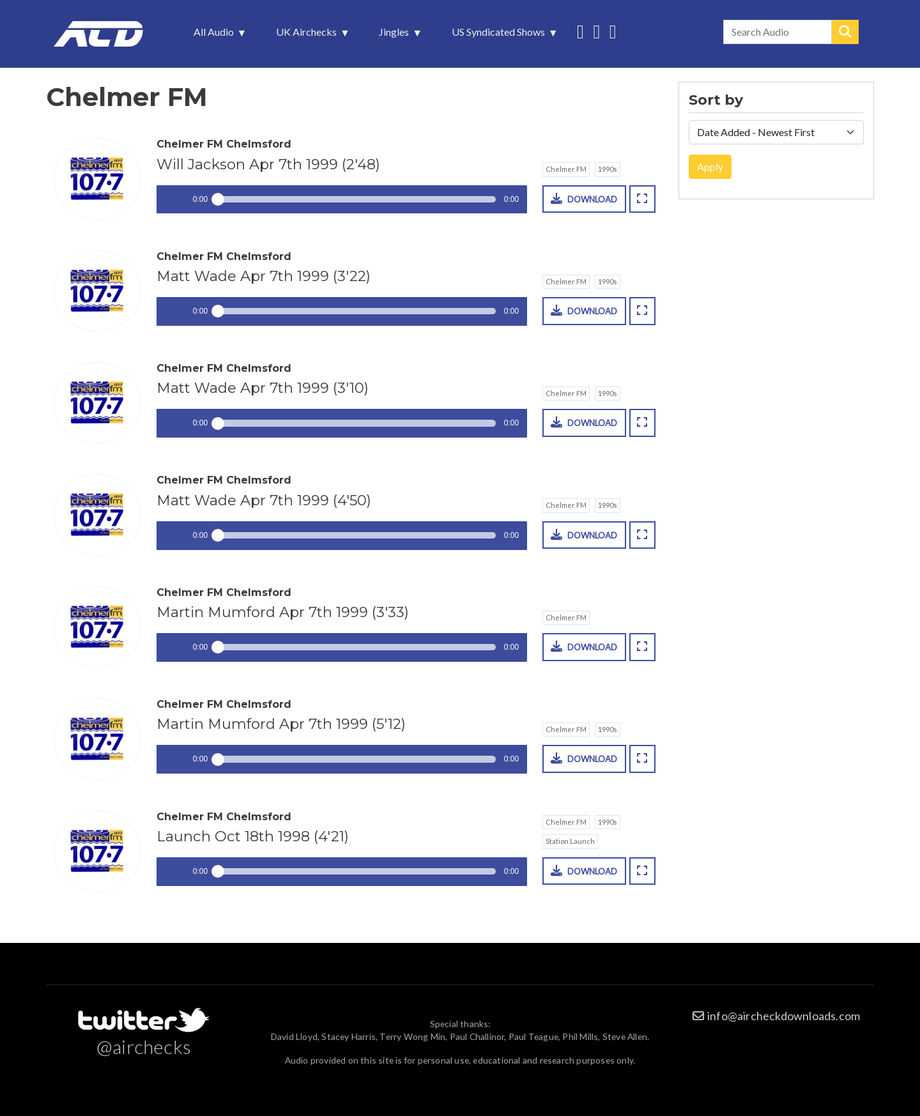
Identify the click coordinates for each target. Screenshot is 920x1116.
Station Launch (570, 841)
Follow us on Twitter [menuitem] (580, 30)
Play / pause (171, 199)
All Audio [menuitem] (215, 35)
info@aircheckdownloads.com (783, 1016)
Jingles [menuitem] (395, 35)
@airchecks (143, 1046)
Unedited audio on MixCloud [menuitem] (613, 30)
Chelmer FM (566, 169)
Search (845, 32)
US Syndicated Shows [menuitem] (499, 35)
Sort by (716, 100)
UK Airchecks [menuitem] (307, 35)
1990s (607, 169)
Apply (710, 166)
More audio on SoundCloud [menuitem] (596, 30)
